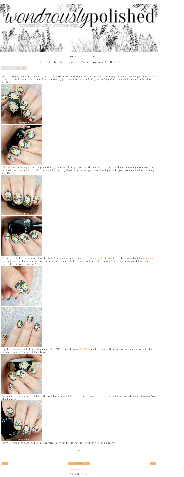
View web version (79, 469)
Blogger (84, 474)
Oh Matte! (85, 348)
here (81, 79)
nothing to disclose (14, 68)
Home (79, 464)
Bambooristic (97, 258)
